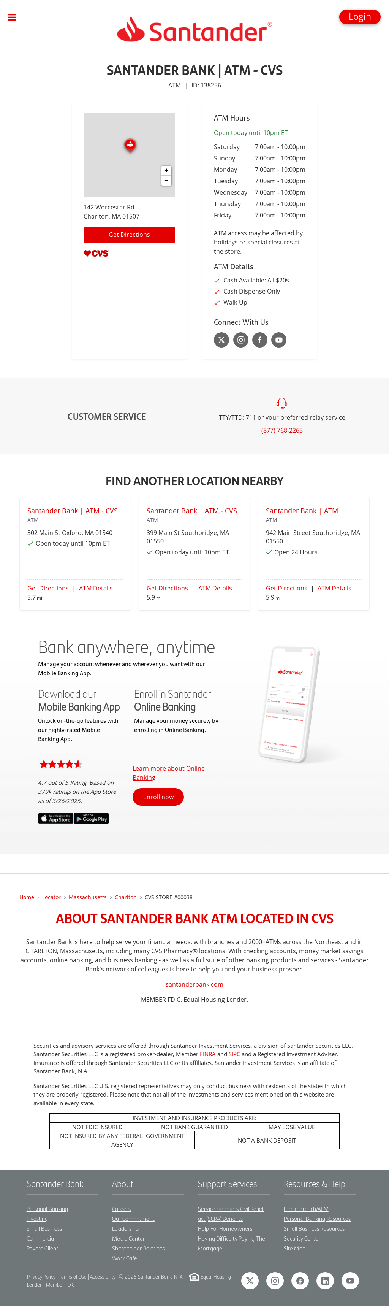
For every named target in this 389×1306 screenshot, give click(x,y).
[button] (360, 17)
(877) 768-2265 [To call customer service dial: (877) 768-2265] (282, 430)
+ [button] (166, 170)
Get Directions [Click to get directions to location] (129, 234)
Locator (51, 897)
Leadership (125, 1228)
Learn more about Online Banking (169, 773)
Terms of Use (73, 1276)
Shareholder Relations (138, 1248)
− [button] (166, 180)
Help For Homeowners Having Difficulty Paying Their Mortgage (233, 1238)
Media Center (128, 1238)
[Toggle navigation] (12, 17)
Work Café (124, 1258)
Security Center (302, 1238)
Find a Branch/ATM (306, 1208)
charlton (126, 897)
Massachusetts (88, 897)
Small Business (44, 1228)
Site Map (294, 1248)
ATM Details (96, 588)
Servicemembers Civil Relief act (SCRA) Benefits (231, 1213)
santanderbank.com (194, 984)
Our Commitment (133, 1218)
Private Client (42, 1248)
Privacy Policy (41, 1276)
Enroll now (158, 797)
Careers (121, 1208)
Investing (37, 1218)
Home (26, 897)
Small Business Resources (314, 1228)
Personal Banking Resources (317, 1218)
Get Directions (48, 588)
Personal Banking (47, 1208)
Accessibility (102, 1276)
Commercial (41, 1238)
